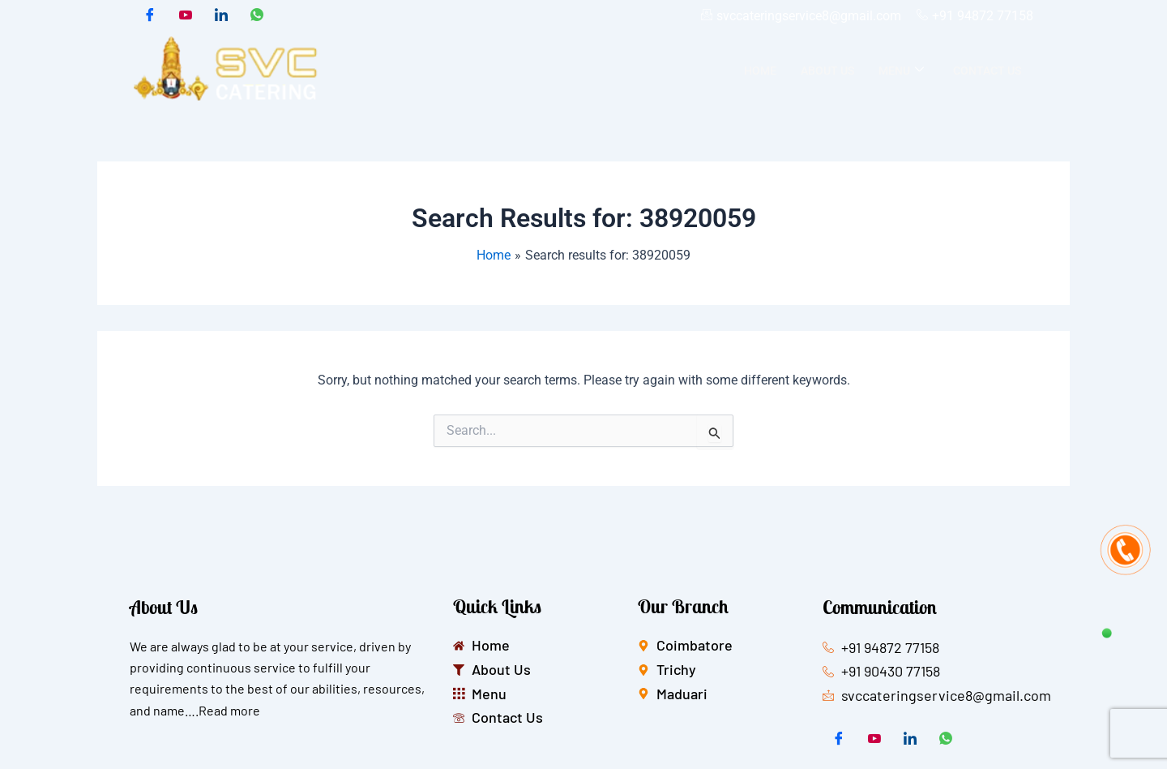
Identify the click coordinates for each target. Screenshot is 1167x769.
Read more (229, 710)
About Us (827, 70)
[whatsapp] (257, 16)
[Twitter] (185, 16)
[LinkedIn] (221, 16)
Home (760, 70)
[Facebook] (150, 16)
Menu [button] (901, 70)
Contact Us (987, 70)
